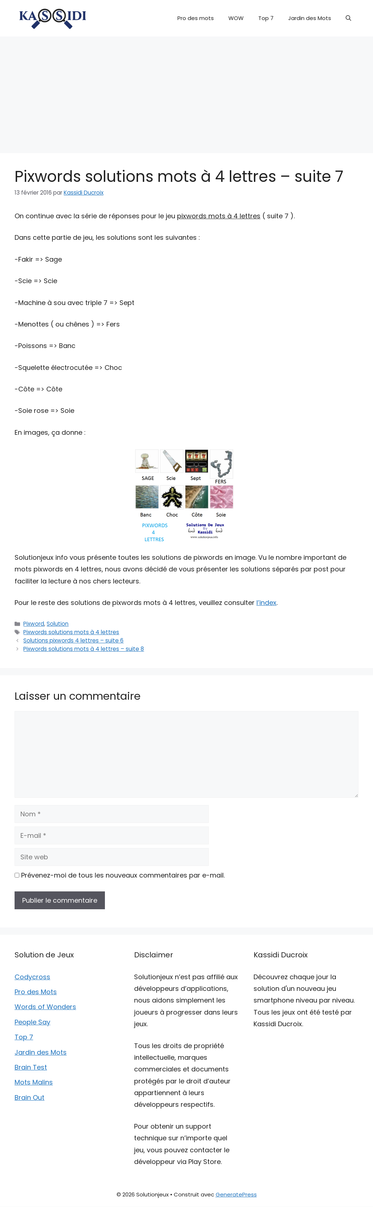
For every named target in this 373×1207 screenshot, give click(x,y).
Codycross (32, 976)
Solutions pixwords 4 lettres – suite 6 (73, 640)
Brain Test (31, 1067)
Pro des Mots (36, 991)
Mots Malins (34, 1082)
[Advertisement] (186, 91)
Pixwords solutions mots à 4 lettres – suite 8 (83, 649)
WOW (236, 18)
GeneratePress (236, 1194)
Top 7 (266, 18)
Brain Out (29, 1097)
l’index (266, 602)
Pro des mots (195, 18)
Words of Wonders (45, 1006)
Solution (57, 624)
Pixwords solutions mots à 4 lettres (71, 632)
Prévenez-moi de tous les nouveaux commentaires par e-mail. (123, 875)
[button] (348, 18)
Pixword (33, 624)
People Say (32, 1022)
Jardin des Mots (309, 18)
